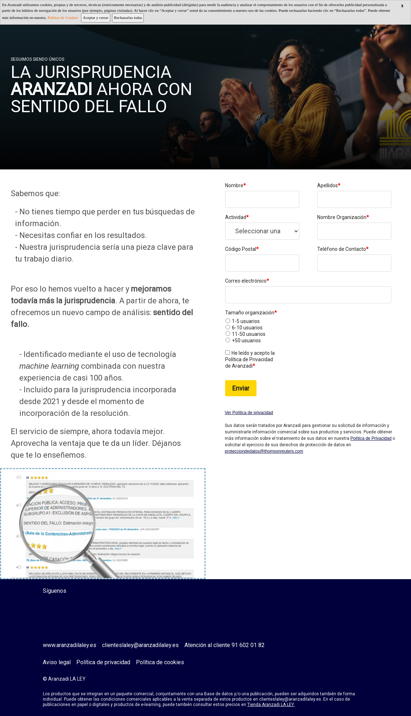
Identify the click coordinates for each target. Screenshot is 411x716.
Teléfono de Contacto (343, 249)
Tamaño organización (251, 312)
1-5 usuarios (246, 321)
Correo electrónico (247, 281)
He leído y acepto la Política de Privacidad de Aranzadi (250, 359)
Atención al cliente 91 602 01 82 (224, 645)
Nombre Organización (343, 217)
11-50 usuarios (248, 334)
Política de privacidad (103, 662)
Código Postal (242, 249)
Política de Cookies (62, 17)
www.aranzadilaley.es (69, 645)
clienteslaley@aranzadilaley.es (140, 645)
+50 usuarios (246, 340)
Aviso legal (57, 662)
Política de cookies (160, 662)
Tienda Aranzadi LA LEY (270, 704)
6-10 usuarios (247, 327)
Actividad (237, 217)
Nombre (235, 185)
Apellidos (328, 185)
